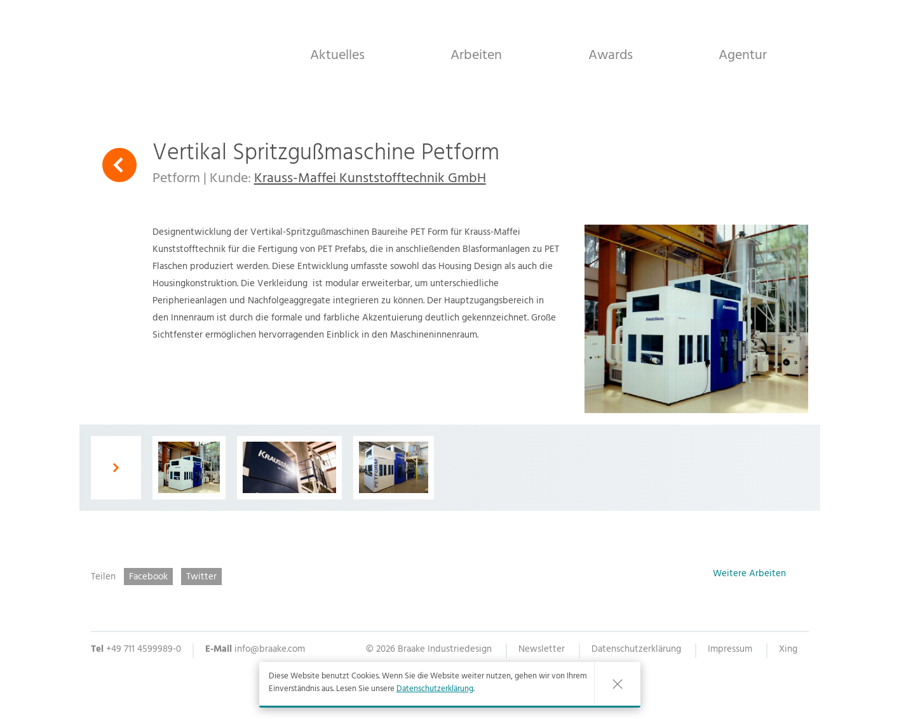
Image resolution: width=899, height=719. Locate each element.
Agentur (743, 55)
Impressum (730, 650)
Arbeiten (476, 55)
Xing (788, 650)
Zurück (119, 165)
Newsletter (541, 650)
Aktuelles (337, 55)
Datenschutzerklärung (434, 689)
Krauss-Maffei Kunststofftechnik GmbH (370, 179)
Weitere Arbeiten (749, 575)
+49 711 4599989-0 (143, 650)
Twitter (201, 577)
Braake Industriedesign (167, 54)
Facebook (148, 577)
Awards (610, 55)
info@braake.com (269, 650)
